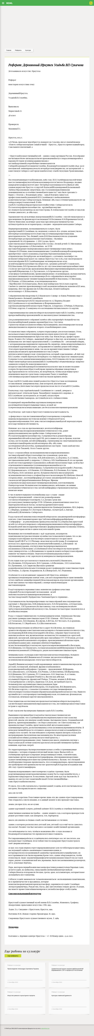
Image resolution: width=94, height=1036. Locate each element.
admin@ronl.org (45, 1028)
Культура (28, 50)
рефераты (18, 50)
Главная (8, 50)
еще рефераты (13, 956)
